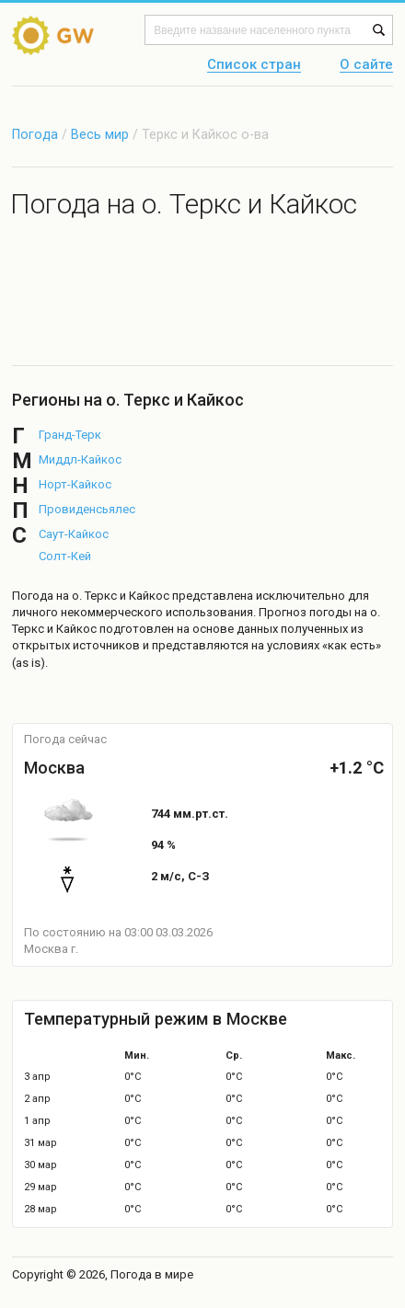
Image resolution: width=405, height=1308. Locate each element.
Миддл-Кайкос (80, 459)
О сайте (366, 65)
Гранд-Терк (70, 435)
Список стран (254, 65)
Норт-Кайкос (75, 484)
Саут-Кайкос (74, 534)
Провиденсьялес (87, 509)
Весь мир (100, 134)
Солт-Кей (65, 556)
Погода (35, 134)
